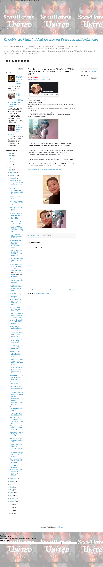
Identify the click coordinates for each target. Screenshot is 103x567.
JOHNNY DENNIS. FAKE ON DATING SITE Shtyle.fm (16, 309)
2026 (10, 153)
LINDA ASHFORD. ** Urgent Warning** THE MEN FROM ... (16, 315)
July (11, 484)
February (13, 498)
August (12, 481)
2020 (10, 170)
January (12, 501)
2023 (10, 161)
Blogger (60, 527)
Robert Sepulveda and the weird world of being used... (16, 377)
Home (52, 290)
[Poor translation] (6, 540)
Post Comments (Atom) (42, 293)
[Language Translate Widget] (89, 69)
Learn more (3, 27)
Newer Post (31, 290)
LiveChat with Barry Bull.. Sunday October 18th (16, 340)
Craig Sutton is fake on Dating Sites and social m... (16, 433)
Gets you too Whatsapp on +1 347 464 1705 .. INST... (16, 202)
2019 (10, 504)
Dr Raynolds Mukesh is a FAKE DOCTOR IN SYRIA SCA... (16, 321)
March (12, 495)
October (12, 178)
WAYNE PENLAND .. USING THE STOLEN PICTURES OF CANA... (16, 244)
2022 (10, 164)
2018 (10, 507)
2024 (10, 158)
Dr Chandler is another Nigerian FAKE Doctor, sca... (16, 334)
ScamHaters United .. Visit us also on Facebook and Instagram (51, 39)
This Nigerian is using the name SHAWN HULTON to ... (16, 346)
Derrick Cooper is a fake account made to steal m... (16, 235)
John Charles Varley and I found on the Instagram (16, 294)
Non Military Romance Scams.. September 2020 (16, 440)
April (12, 492)
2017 (10, 510)
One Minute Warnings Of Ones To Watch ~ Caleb (16, 260)
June (11, 487)
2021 (10, 167)
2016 (10, 513)
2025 (10, 156)
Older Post (72, 290)
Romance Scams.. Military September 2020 (16, 408)
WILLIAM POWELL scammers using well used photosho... (16, 388)
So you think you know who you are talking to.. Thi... (16, 394)
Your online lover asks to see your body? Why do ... (16, 266)
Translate (91, 71)
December (13, 172)
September (13, 478)
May (11, 490)
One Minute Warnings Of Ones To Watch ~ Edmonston (16, 460)
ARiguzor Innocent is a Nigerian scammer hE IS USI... (16, 427)
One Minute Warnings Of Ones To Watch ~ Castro (16, 454)
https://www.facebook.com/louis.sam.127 (39, 79)
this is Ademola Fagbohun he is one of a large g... (16, 328)
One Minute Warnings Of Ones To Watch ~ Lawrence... (16, 280)
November (13, 175)
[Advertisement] (51, 14)
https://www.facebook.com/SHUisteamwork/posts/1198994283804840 (44, 169)
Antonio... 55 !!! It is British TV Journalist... (16, 209)
